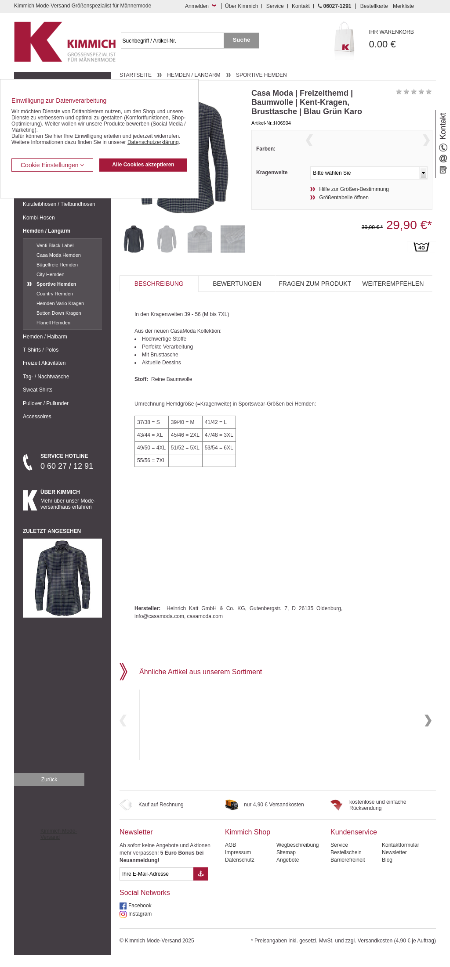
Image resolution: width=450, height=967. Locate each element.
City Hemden (50, 274)
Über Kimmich (241, 6)
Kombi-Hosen (39, 218)
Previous (309, 151)
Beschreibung (159, 299)
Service (275, 6)
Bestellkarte (374, 6)
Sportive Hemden (56, 284)
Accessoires (37, 416)
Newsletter (136, 844)
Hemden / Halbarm (45, 337)
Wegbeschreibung (297, 857)
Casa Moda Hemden (58, 255)
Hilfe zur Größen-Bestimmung (354, 206)
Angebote (287, 872)
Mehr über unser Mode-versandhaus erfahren (71, 499)
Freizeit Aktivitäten (44, 363)
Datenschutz (239, 872)
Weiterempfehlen (393, 299)
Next (426, 151)
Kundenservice (353, 844)
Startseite (136, 75)
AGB (230, 857)
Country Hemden (54, 293)
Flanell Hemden (53, 322)
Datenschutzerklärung (153, 142)
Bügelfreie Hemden (57, 264)
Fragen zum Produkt (315, 299)
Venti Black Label (54, 245)
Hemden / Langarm (46, 231)
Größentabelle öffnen (344, 215)
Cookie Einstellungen (52, 165)
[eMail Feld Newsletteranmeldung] (156, 885)
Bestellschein (346, 864)
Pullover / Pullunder (46, 403)
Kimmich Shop (247, 844)
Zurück (49, 791)
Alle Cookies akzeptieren (143, 165)
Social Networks (145, 904)
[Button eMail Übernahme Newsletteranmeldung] (200, 885)
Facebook (140, 917)
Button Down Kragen (58, 313)
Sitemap (286, 864)
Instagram (140, 926)
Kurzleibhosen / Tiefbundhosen (59, 204)
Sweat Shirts (37, 390)
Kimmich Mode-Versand (58, 846)
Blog (387, 872)
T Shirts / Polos (40, 350)
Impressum (238, 864)
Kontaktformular (400, 857)
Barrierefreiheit (347, 872)
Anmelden (197, 6)
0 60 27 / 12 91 (71, 462)
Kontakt (301, 6)
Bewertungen (237, 299)
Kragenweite (271, 190)
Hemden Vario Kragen (60, 303)
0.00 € (402, 39)
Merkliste (403, 6)
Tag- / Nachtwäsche (46, 377)
